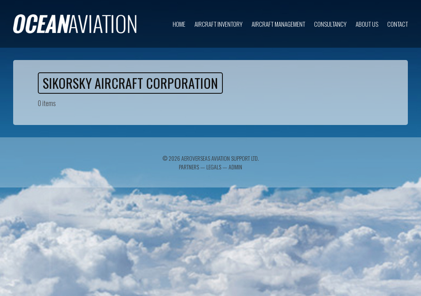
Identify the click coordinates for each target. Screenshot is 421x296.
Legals (213, 166)
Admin (235, 166)
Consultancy (330, 23)
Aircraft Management (278, 23)
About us (367, 23)
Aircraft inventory (218, 23)
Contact (397, 23)
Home (179, 23)
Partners (189, 166)
